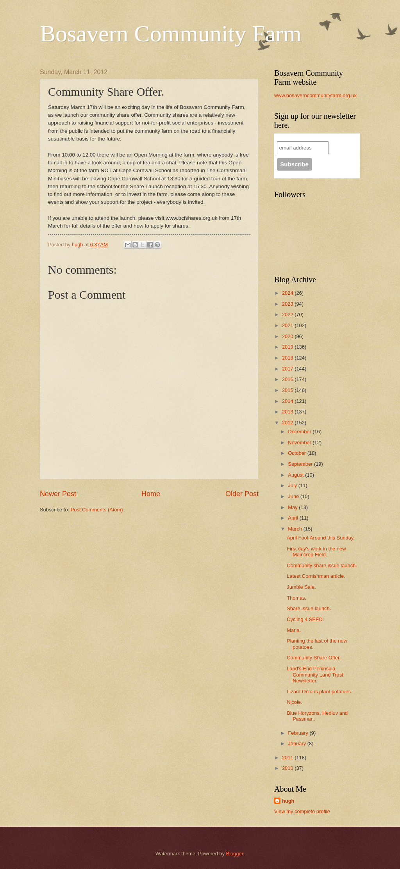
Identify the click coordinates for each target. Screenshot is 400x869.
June (294, 496)
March (295, 529)
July (293, 485)
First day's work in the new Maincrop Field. (316, 551)
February (298, 733)
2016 (288, 379)
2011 (288, 757)
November (300, 442)
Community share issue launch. (322, 565)
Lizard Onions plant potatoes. (319, 691)
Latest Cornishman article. (316, 576)
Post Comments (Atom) (97, 510)
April (293, 518)
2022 (288, 314)
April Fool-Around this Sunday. (321, 538)
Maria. (294, 630)
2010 (288, 768)
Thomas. (296, 598)
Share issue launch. (309, 608)
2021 (288, 325)
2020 (288, 336)
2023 (288, 304)
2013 (288, 412)
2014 (288, 401)
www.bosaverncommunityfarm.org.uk (315, 95)
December (300, 431)
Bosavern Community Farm (171, 33)
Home (150, 494)
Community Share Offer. (314, 658)
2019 (288, 347)
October (297, 453)
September (301, 464)
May (293, 507)
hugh (288, 801)
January (297, 743)
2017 (288, 369)
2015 (288, 390)
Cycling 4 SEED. (305, 619)
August (296, 475)
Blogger (234, 854)
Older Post (242, 494)
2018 (288, 358)
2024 (288, 293)
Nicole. (294, 702)
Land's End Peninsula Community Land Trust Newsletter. (315, 675)
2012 (288, 423)
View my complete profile (302, 811)
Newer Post (58, 494)
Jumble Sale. (301, 587)
